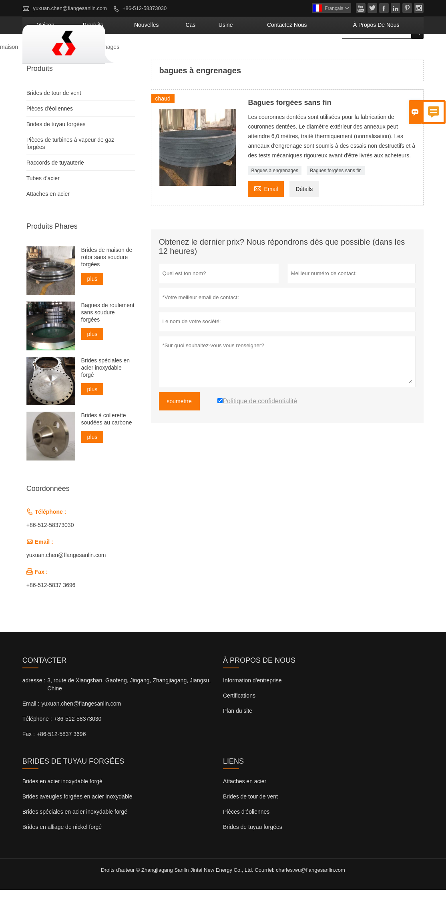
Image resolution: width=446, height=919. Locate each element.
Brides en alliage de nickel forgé (62, 856)
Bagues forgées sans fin (336, 200)
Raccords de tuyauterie (55, 192)
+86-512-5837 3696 (51, 614)
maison (136, 54)
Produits (41, 76)
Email (266, 217)
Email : (31, 733)
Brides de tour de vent (53, 122)
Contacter (44, 690)
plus (92, 308)
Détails (304, 218)
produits (172, 54)
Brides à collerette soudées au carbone (106, 448)
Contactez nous (320, 54)
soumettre (179, 430)
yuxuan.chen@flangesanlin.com (69, 8)
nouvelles (213, 54)
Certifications (239, 725)
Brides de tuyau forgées (56, 153)
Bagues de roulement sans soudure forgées (108, 341)
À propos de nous (387, 54)
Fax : (28, 763)
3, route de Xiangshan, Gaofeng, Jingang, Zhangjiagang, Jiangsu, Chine (129, 713)
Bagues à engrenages (274, 200)
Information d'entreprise (252, 709)
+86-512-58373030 (145, 8)
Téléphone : (37, 748)
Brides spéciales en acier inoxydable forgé (105, 396)
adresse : (34, 709)
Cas (246, 54)
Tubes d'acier (43, 207)
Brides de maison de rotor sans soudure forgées (107, 286)
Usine (273, 54)
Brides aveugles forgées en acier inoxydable (77, 825)
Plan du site (237, 740)
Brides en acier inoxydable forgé (62, 810)
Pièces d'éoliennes (49, 138)
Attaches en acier (48, 223)
